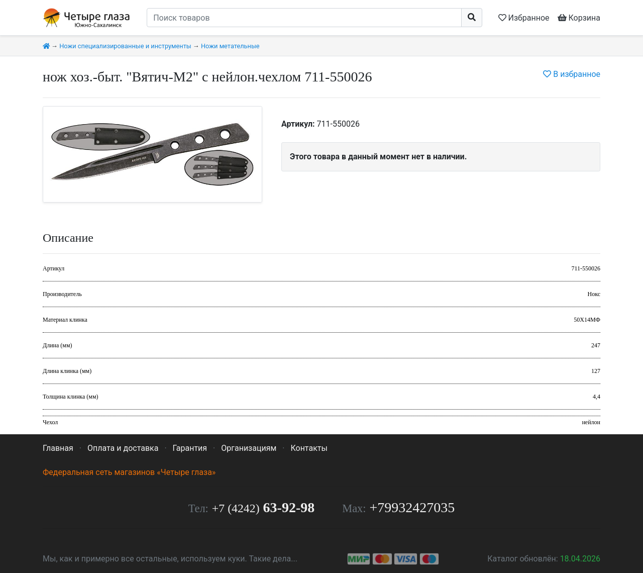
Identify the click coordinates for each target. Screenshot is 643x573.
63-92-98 (263, 507)
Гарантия (190, 448)
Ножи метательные (230, 46)
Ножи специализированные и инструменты (125, 46)
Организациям (248, 448)
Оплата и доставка (122, 448)
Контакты (308, 448)
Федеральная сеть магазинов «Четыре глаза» (129, 472)
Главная (58, 448)
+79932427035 (412, 507)
